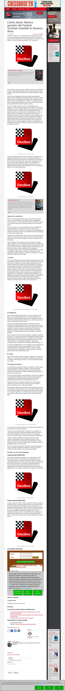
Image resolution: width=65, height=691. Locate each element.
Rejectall (49, 688)
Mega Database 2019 (14, 200)
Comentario (9, 662)
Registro (19, 660)
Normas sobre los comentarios (13, 654)
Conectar (54, 9)
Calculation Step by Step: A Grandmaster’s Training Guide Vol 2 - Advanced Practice (53, 47)
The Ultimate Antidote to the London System (53, 634)
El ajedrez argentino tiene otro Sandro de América (22, 617)
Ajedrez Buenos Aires (15, 627)
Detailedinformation (39, 688)
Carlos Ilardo (15, 641)
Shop (8, 8)
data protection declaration (39, 684)
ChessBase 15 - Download (15, 70)
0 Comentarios (41, 34)
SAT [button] (28, 8)
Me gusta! (35, 34)
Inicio (14, 8)
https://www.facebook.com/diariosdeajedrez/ (26, 624)
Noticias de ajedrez (18, 15)
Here (42, 683)
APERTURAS (21, 8)
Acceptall (59, 688)
